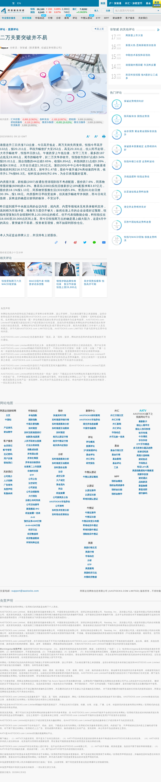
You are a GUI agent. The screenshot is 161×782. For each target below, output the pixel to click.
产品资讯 (8, 427)
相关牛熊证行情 (60, 441)
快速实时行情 (60, 415)
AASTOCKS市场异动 (60, 501)
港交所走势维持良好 (135, 206)
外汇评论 (90, 459)
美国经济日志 (90, 572)
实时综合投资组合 (60, 514)
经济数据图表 (32, 538)
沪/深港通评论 (90, 450)
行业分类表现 (32, 445)
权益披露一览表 (32, 513)
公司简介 (8, 476)
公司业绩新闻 (32, 492)
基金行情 (117, 454)
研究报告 (90, 463)
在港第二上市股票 (32, 466)
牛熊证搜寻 (90, 512)
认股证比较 (90, 494)
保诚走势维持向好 (134, 101)
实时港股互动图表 (60, 428)
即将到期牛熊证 (90, 529)
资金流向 (60, 484)
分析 (90, 560)
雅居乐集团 (48, 122)
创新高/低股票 (32, 437)
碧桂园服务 (16, 122)
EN (19, 3)
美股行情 (90, 552)
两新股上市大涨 (134, 35)
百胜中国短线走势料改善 (137, 222)
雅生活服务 (79, 122)
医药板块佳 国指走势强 (137, 116)
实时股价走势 (60, 467)
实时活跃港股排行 (32, 432)
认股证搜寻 (90, 490)
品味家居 (143, 482)
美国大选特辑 (143, 455)
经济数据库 (32, 534)
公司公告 (32, 479)
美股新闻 (90, 568)
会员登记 (8, 445)
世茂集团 (15, 125)
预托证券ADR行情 (32, 521)
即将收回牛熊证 (90, 525)
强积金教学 (117, 494)
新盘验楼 (143, 485)
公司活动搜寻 (32, 504)
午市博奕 (143, 436)
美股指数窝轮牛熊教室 (143, 470)
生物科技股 (32, 471)
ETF (33, 475)
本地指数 (32, 415)
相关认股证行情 (60, 437)
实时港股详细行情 (60, 419)
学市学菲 (143, 440)
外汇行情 (117, 419)
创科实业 (44, 119)
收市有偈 (143, 433)
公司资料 (60, 506)
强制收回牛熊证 (90, 534)
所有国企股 (32, 454)
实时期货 (32, 428)
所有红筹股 (32, 458)
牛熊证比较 (90, 517)
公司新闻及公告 (60, 497)
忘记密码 (8, 454)
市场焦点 (143, 463)
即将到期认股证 (90, 499)
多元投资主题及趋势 (142, 448)
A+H (33, 517)
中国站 (8, 419)
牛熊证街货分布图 (90, 521)
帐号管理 (8, 450)
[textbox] (137, 10)
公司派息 (32, 487)
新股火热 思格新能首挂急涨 (141, 45)
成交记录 (60, 476)
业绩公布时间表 (32, 500)
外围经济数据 (90, 577)
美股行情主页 (90, 547)
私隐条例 (8, 493)
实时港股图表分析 (60, 424)
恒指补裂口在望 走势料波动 (139, 161)
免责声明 (8, 489)
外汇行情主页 (116, 415)
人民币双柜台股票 (32, 441)
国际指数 (32, 419)
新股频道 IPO (32, 509)
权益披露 (60, 493)
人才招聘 (8, 480)
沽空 (60, 471)
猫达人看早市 (143, 425)
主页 (8, 415)
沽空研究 (32, 483)
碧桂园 (72, 119)
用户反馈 (8, 458)
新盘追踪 (143, 489)
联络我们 (8, 462)
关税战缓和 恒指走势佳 (137, 176)
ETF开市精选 (143, 444)
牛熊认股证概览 (90, 477)
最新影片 (143, 421)
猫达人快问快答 (142, 429)
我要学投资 (143, 474)
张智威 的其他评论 (122, 29)
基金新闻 (117, 459)
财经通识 (143, 478)
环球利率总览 (32, 542)
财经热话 (143, 459)
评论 (2, 29)
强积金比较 (117, 489)
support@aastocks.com (25, 591)
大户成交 (60, 480)
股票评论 (13, 29)
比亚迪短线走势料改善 (136, 191)
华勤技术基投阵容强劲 (138, 55)
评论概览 (90, 442)
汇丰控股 (15, 119)
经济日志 (32, 529)
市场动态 (90, 556)
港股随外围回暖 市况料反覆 (141, 65)
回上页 (99, 29)
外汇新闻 (117, 424)
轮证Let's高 (143, 467)
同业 (60, 489)
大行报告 (32, 496)
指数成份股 (32, 449)
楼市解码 (143, 493)
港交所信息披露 (90, 424)
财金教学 (8, 432)
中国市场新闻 (90, 428)
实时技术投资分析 (60, 510)
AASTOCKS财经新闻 (90, 415)
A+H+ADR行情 (32, 525)
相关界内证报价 (60, 445)
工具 (117, 467)
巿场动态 (117, 432)
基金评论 (90, 454)
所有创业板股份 (32, 462)
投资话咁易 (143, 451)
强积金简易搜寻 (116, 485)
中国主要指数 (32, 424)
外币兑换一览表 (116, 437)
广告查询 (8, 485)
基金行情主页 (116, 450)
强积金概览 (117, 481)
